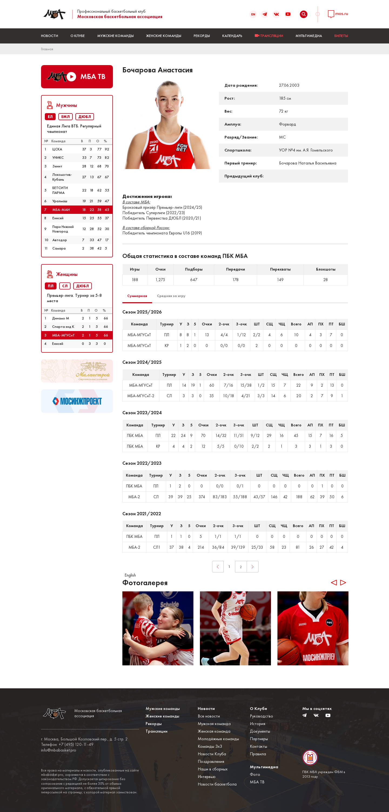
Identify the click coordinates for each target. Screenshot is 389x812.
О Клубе (78, 35)
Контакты (258, 746)
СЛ (65, 286)
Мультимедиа (309, 35)
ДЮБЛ (84, 116)
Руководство (261, 716)
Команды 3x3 (210, 746)
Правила (258, 754)
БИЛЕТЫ (341, 35)
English (130, 575)
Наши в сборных (212, 769)
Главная (47, 48)
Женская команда (214, 731)
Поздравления (211, 761)
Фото (255, 774)
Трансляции (156, 731)
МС (282, 137)
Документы (260, 731)
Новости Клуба (212, 754)
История (257, 723)
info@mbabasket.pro (58, 750)
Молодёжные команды (218, 739)
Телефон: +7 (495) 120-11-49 (67, 744)
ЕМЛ (65, 116)
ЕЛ (50, 116)
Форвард (287, 124)
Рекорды (202, 35)
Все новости (209, 716)
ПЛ (50, 286)
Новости (49, 35)
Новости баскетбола (217, 784)
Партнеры (259, 739)
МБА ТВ (257, 782)
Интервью (207, 776)
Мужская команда (214, 723)
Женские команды (163, 35)
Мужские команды (115, 35)
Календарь (232, 35)
